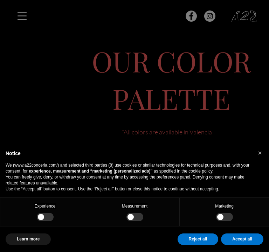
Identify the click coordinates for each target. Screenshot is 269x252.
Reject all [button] (198, 239)
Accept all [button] (242, 239)
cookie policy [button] (200, 171)
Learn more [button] (28, 239)
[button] (259, 153)
